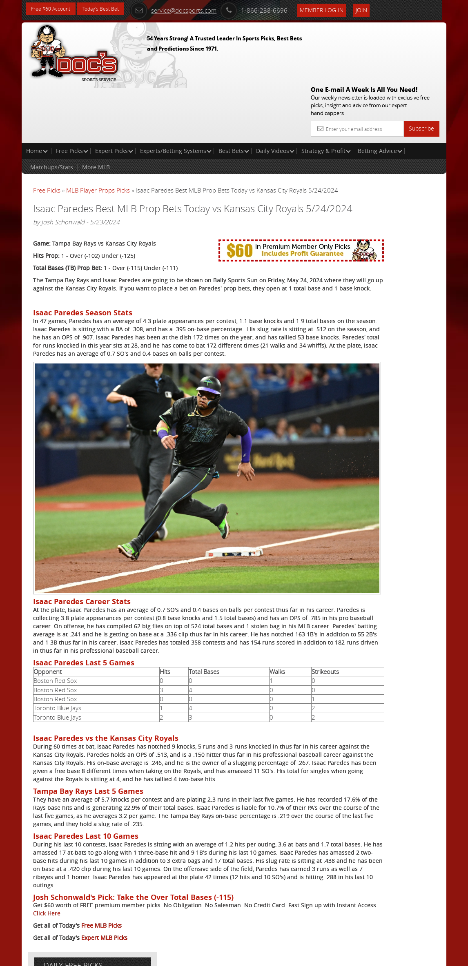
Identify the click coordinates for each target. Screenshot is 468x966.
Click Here (136, 903)
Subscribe (421, 69)
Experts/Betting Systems (176, 92)
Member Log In (345, 9)
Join (384, 9)
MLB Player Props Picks (98, 131)
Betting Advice (380, 92)
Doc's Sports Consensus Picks (391, 214)
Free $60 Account (53, 9)
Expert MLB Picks (104, 928)
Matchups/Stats (51, 108)
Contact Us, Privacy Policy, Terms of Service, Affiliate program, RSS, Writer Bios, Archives (282, 956)
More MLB (96, 108)
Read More (412, 281)
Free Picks (72, 92)
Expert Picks (114, 92)
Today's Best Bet (110, 9)
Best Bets (233, 92)
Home (37, 92)
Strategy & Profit (326, 92)
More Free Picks (409, 136)
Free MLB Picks (101, 915)
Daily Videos (275, 92)
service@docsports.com (196, 9)
